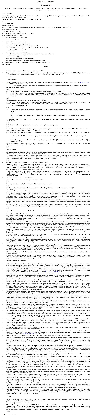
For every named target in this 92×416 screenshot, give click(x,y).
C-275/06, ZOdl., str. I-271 (52, 271)
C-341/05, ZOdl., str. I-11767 (30, 333)
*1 (51, 4)
